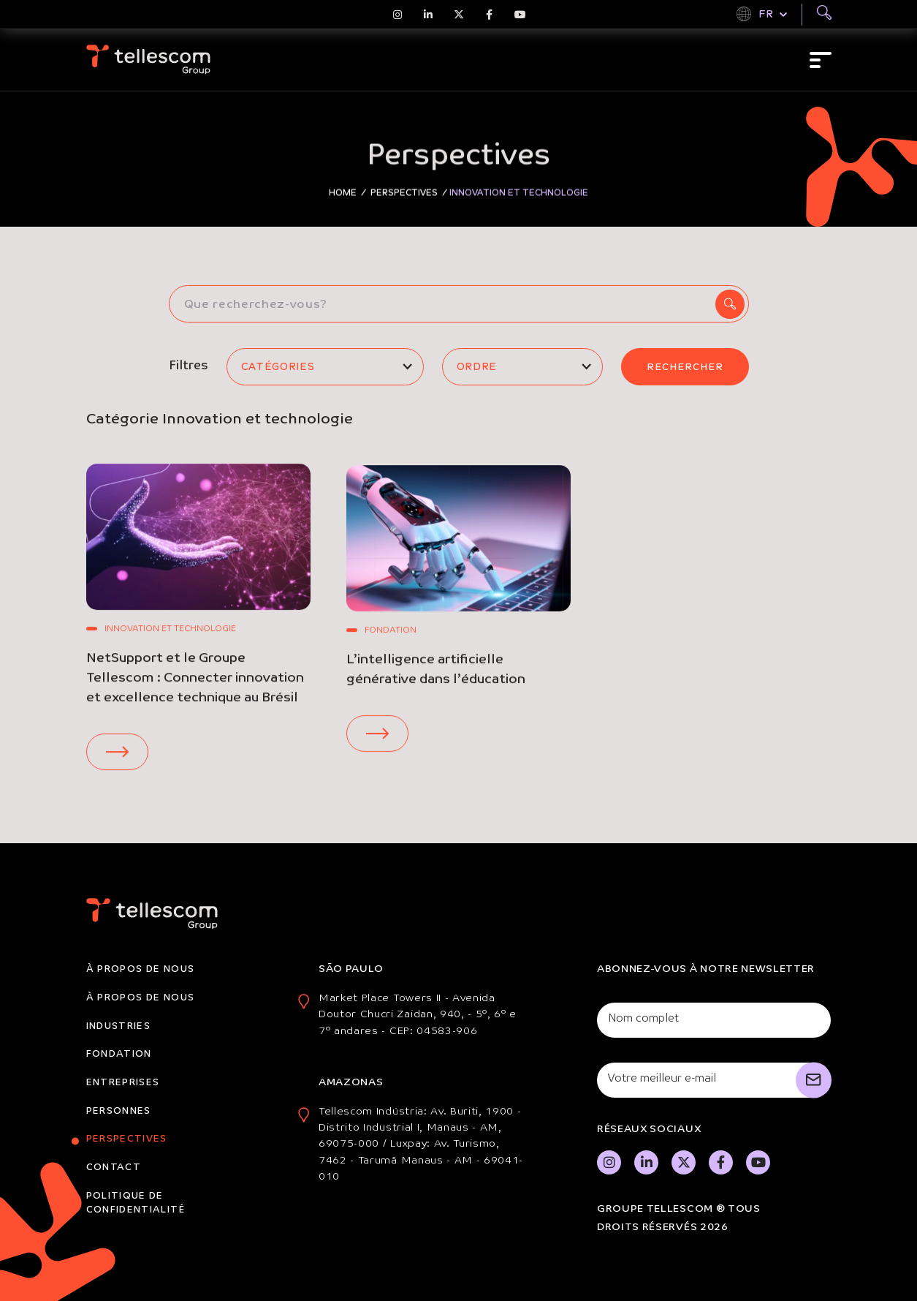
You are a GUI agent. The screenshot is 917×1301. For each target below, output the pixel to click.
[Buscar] (824, 14)
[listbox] (325, 366)
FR (765, 14)
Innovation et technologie (170, 631)
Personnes (118, 1111)
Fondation (390, 642)
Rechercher (685, 366)
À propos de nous (140, 969)
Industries (118, 1026)
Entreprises (123, 1082)
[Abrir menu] (821, 60)
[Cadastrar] (814, 1080)
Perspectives (126, 1139)
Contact (114, 1167)
